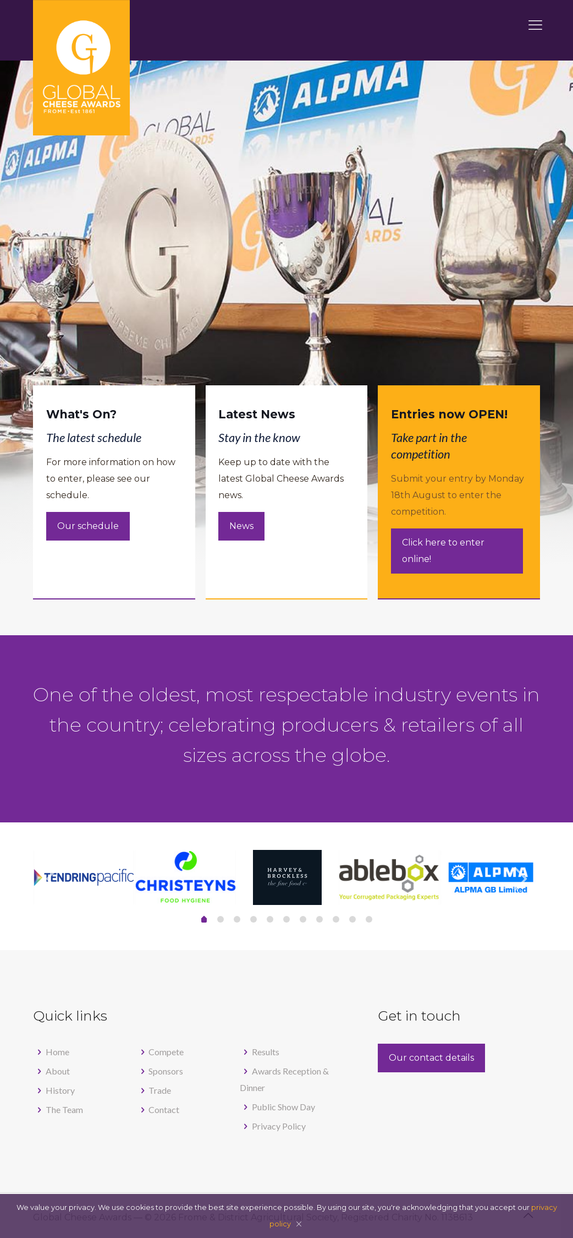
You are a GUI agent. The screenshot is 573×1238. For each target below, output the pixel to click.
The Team (64, 1109)
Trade (159, 1090)
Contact (163, 1109)
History (60, 1090)
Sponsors (165, 1071)
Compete (166, 1051)
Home (57, 1051)
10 (369, 919)
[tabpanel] (287, 877)
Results (265, 1051)
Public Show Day (283, 1106)
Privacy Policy (279, 1126)
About (58, 1071)
